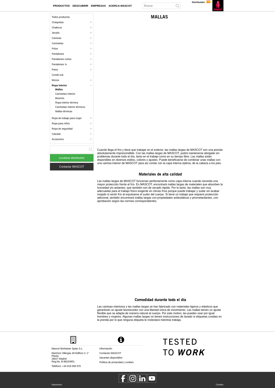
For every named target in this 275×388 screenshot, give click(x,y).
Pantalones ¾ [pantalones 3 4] (59, 64)
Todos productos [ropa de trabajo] (61, 17)
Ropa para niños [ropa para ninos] (61, 123)
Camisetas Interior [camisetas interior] (65, 93)
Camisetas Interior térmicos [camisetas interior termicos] (70, 107)
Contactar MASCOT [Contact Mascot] (71, 166)
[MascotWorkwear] (123, 378)
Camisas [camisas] (56, 38)
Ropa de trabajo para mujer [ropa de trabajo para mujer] (67, 118)
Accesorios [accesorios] (58, 139)
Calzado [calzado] (56, 134)
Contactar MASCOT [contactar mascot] (110, 353)
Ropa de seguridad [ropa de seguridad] (62, 128)
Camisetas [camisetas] (57, 43)
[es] (217, 5)
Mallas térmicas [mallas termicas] (63, 111)
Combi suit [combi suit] (57, 74)
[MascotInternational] (151, 378)
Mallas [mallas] (59, 89)
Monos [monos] (55, 80)
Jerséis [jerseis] (55, 32)
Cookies (219, 384)
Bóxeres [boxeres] (59, 98)
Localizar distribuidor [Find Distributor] (72, 157)
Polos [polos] (55, 48)
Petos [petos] (55, 69)
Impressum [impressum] (57, 384)
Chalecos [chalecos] (57, 27)
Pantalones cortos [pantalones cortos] (61, 59)
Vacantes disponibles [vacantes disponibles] (110, 357)
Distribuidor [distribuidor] (198, 2)
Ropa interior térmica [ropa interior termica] (66, 102)
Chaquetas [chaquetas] (58, 22)
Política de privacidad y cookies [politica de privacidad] (116, 362)
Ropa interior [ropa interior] (59, 85)
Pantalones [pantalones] (58, 53)
